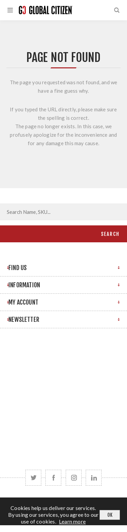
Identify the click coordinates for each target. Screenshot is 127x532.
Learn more (72, 521)
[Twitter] (33, 478)
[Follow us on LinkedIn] (94, 478)
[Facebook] (53, 478)
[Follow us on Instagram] (74, 478)
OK (109, 515)
